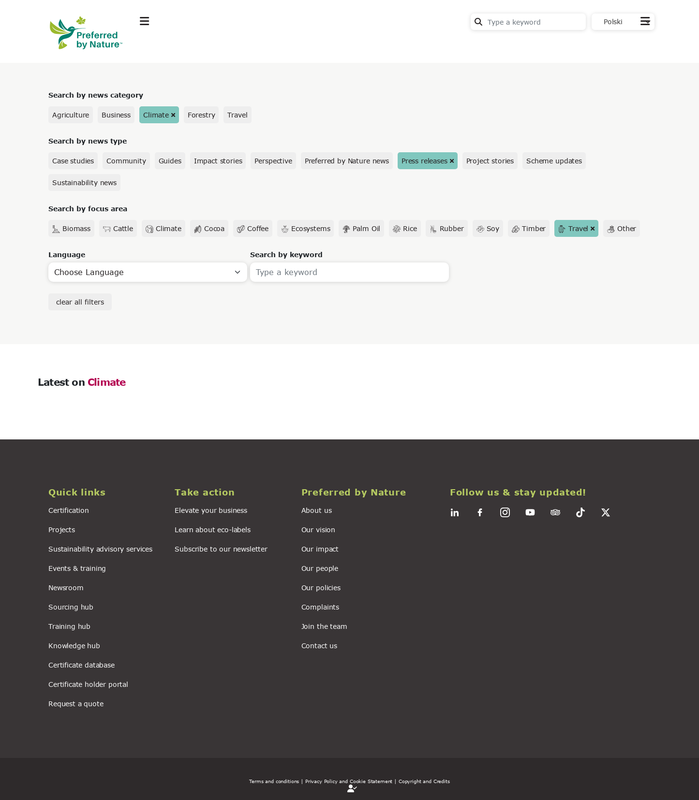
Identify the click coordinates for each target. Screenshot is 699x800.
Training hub (69, 626)
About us (316, 510)
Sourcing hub (70, 607)
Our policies (321, 587)
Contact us (319, 645)
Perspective (273, 161)
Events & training (77, 568)
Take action (212, 45)
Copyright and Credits (424, 781)
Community (126, 161)
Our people (319, 568)
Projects (61, 529)
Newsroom (66, 587)
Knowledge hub (74, 645)
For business (321, 45)
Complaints (320, 607)
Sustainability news (84, 182)
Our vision (318, 529)
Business (116, 115)
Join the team (324, 626)
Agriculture (70, 115)
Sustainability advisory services (100, 549)
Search (478, 22)
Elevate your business (211, 510)
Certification (68, 510)
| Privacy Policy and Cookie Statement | (349, 781)
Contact (635, 44)
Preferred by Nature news (347, 161)
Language (66, 254)
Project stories (490, 161)
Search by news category (95, 95)
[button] (105, 492)
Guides (170, 161)
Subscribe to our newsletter (221, 549)
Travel (237, 115)
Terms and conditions (274, 781)
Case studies (73, 161)
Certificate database (81, 665)
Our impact (320, 549)
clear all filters (80, 302)
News (265, 45)
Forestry (201, 115)
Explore (154, 45)
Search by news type (87, 141)
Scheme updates (554, 161)
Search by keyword (286, 254)
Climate (156, 115)
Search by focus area (87, 208)
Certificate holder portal (88, 684)
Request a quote (76, 703)
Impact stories (218, 161)
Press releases (424, 161)
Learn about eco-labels (212, 529)
